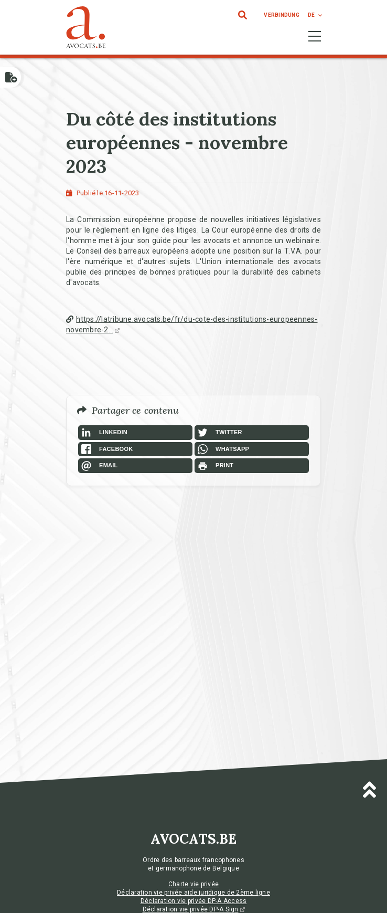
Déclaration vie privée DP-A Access (194, 901)
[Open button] (10, 77)
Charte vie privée (193, 884)
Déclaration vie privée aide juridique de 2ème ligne (193, 892)
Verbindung (281, 15)
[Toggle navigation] (314, 36)
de (311, 15)
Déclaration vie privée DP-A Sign (194, 909)
